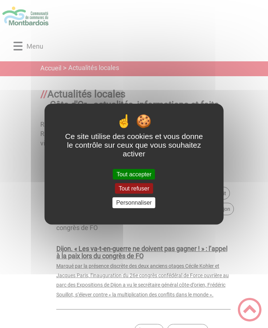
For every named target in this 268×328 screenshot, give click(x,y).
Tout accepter (134, 174)
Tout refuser (134, 188)
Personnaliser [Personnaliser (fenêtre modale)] (134, 203)
